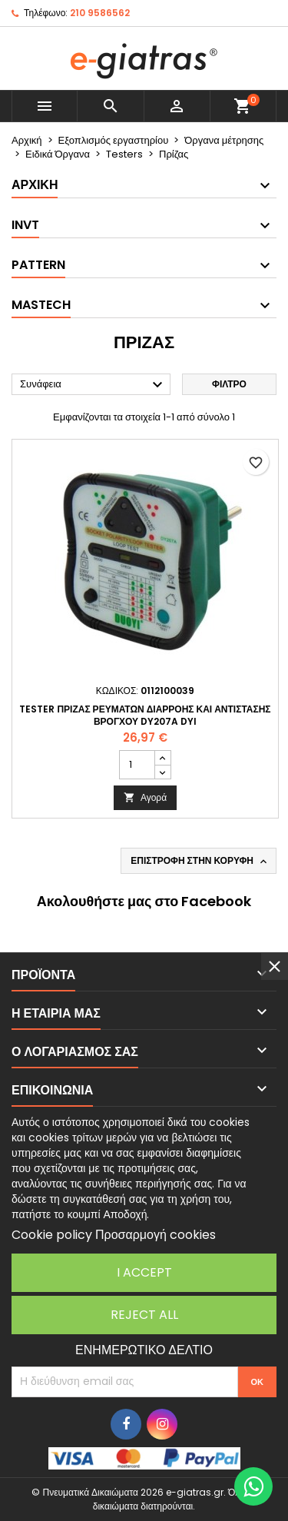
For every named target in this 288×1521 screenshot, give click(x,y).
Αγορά (145, 797)
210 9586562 (100, 12)
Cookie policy (52, 1235)
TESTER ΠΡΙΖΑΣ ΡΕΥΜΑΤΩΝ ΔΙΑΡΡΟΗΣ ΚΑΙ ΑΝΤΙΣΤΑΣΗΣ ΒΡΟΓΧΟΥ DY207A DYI (144, 715)
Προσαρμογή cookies (155, 1235)
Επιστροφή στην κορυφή (200, 861)
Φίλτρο (229, 383)
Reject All (144, 1314)
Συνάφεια (93, 385)
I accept (144, 1272)
